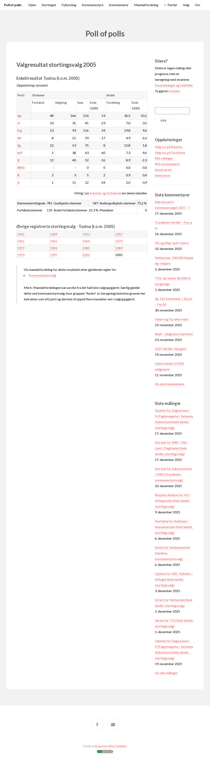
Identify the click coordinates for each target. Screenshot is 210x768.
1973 (119, 241)
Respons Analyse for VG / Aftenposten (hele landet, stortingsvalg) (173, 500)
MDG (21, 167)
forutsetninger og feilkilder (174, 85)
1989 (119, 248)
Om (197, 5)
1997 (53, 255)
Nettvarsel (162, 175)
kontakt (174, 91)
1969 (86, 241)
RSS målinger (164, 158)
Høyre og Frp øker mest (171, 319)
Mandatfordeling (146, 5)
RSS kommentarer (167, 164)
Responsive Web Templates (111, 746)
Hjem (32, 5)
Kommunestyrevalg (42, 275)
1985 (86, 248)
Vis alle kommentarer (170, 384)
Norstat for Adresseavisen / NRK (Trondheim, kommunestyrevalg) (173, 474)
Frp (19, 130)
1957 (119, 234)
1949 (53, 234)
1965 (53, 241)
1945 (20, 234)
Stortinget (49, 5)
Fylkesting (69, 5)
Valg (186, 5)
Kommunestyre (92, 5)
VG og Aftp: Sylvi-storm (172, 243)
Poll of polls (13, 5)
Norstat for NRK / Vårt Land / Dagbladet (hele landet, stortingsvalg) (171, 448)
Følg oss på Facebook (170, 152)
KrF (19, 153)
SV (19, 138)
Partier (172, 5)
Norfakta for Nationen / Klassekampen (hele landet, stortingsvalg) (174, 526)
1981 (53, 248)
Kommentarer (119, 5)
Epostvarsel (163, 170)
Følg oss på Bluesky (168, 147)
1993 (20, 255)
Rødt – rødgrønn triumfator (174, 334)
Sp (19, 145)
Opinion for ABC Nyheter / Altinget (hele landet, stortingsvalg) (174, 579)
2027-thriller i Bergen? (171, 349)
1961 (20, 241)
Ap (19, 115)
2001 (86, 255)
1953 (86, 234)
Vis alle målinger (166, 673)
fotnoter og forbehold (105, 193)
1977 (20, 248)
